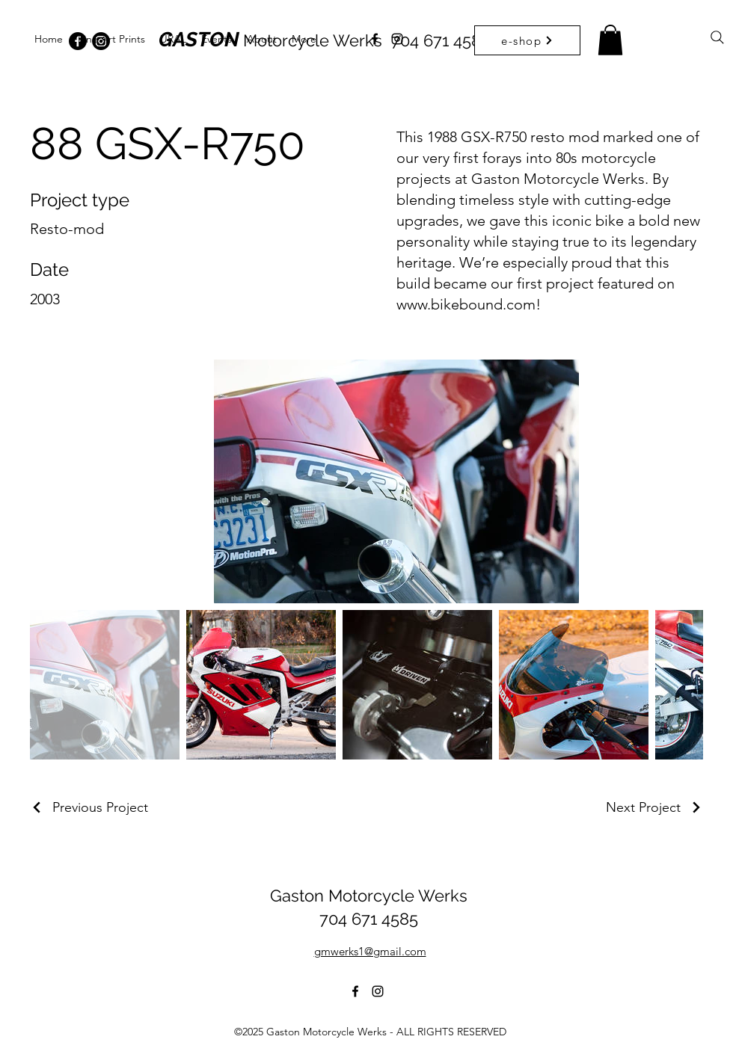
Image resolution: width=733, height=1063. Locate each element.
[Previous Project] (89, 807)
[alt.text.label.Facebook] (374, 38)
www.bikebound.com (466, 304)
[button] (610, 40)
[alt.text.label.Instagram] (397, 38)
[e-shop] (527, 40)
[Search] (717, 37)
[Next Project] (654, 807)
